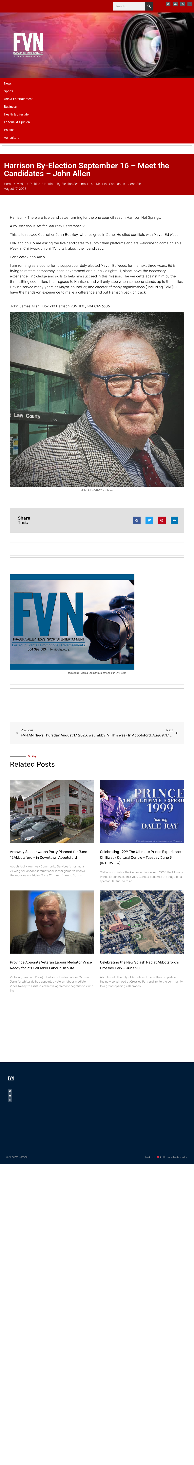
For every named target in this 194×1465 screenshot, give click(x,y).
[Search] (149, 6)
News (8, 83)
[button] (137, 520)
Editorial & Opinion (17, 122)
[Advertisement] (68, 1032)
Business (10, 107)
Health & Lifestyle (16, 114)
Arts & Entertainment (18, 99)
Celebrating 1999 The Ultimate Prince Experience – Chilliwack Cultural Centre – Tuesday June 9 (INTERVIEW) (142, 857)
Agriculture (11, 138)
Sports (8, 91)
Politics (9, 130)
